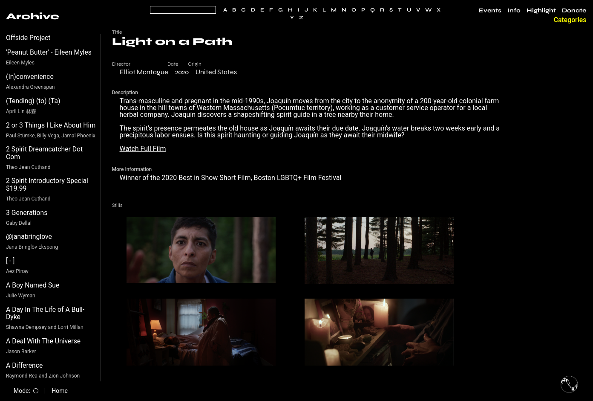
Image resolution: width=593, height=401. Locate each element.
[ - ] (10, 260)
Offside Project (28, 37)
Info (514, 10)
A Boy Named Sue (32, 285)
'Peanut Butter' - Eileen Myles (49, 52)
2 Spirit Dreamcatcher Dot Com (44, 152)
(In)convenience (30, 76)
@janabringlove (29, 236)
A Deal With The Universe (43, 341)
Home (60, 390)
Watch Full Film (143, 149)
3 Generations (26, 212)
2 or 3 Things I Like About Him (50, 125)
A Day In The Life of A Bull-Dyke (45, 313)
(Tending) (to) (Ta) (33, 101)
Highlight (541, 10)
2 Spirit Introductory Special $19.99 (47, 184)
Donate (574, 10)
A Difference (24, 365)
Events (490, 10)
